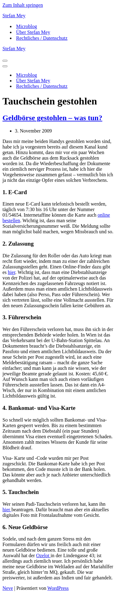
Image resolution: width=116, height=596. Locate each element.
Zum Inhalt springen (22, 5)
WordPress (58, 588)
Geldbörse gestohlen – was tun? (52, 118)
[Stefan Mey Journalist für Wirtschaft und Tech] (58, 15)
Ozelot (43, 555)
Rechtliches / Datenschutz (41, 38)
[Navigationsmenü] (4, 61)
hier (11, 272)
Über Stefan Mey (33, 32)
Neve (7, 588)
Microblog (26, 26)
